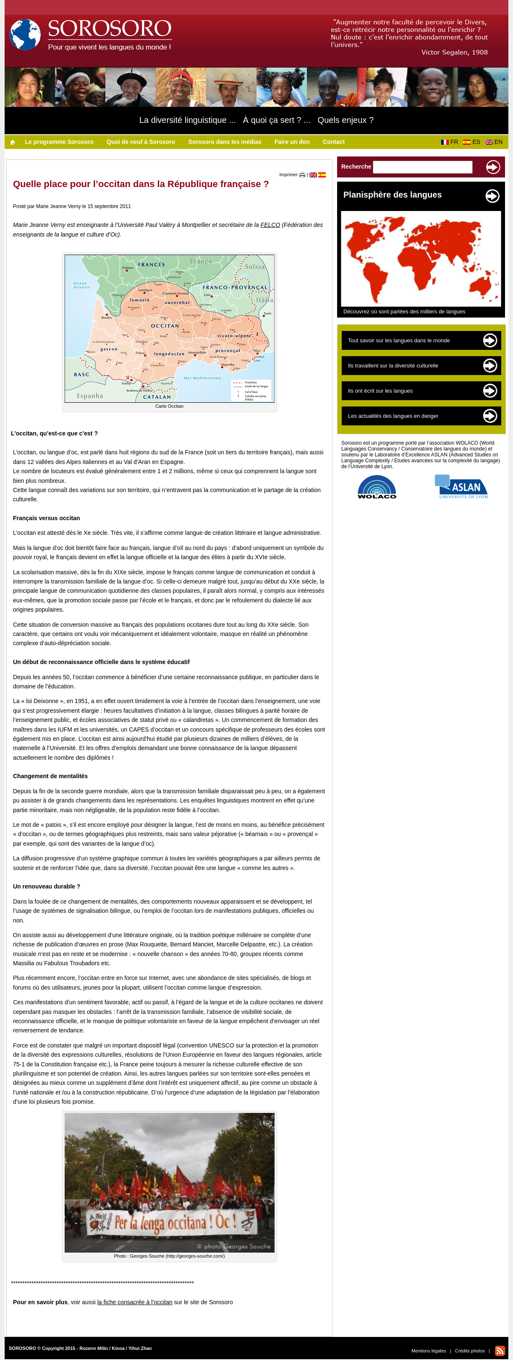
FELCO (270, 224)
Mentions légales (428, 1350)
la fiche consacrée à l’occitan (135, 1302)
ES (473, 141)
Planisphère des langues (392, 194)
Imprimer (293, 174)
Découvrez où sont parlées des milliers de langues (404, 311)
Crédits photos (470, 1350)
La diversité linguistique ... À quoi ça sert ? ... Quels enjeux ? (256, 120)
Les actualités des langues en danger (393, 416)
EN (495, 141)
